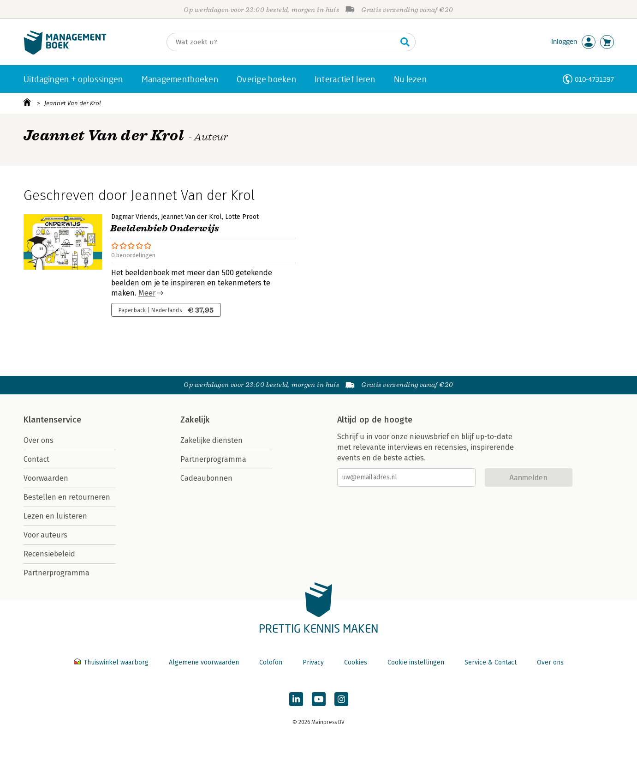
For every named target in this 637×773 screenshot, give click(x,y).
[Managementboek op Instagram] (341, 699)
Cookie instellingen (415, 662)
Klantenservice (53, 420)
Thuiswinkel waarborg (112, 662)
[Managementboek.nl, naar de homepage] (65, 52)
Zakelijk (195, 420)
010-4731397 (594, 79)
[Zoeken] (282, 42)
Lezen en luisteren (55, 516)
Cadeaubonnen (206, 478)
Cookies (355, 662)
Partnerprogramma (56, 572)
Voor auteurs (45, 535)
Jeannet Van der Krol (72, 103)
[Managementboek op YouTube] (319, 699)
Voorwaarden (46, 478)
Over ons (39, 440)
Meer (146, 293)
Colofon (270, 662)
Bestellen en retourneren (67, 497)
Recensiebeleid (49, 554)
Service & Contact (490, 662)
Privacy (313, 662)
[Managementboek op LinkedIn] (296, 699)
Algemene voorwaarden (204, 662)
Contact (36, 459)
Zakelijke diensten (211, 440)
